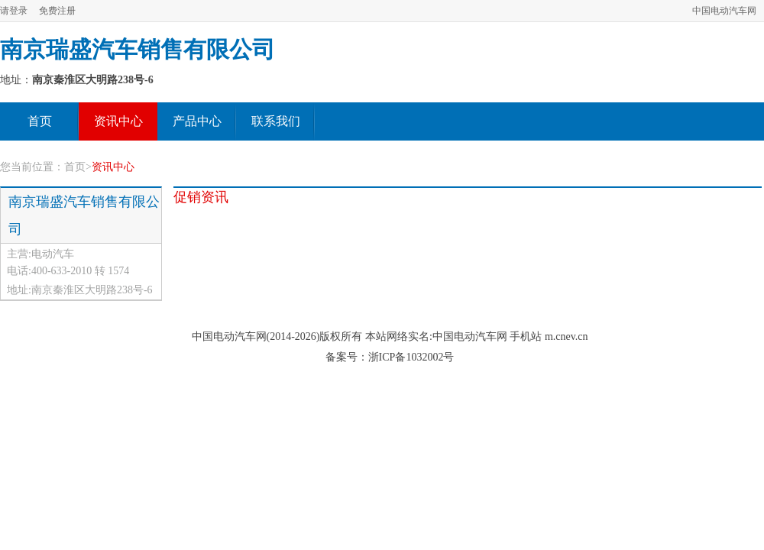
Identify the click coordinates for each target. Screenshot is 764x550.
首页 (40, 121)
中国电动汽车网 (724, 10)
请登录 (14, 10)
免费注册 (57, 10)
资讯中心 (118, 121)
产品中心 (197, 121)
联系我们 (275, 121)
